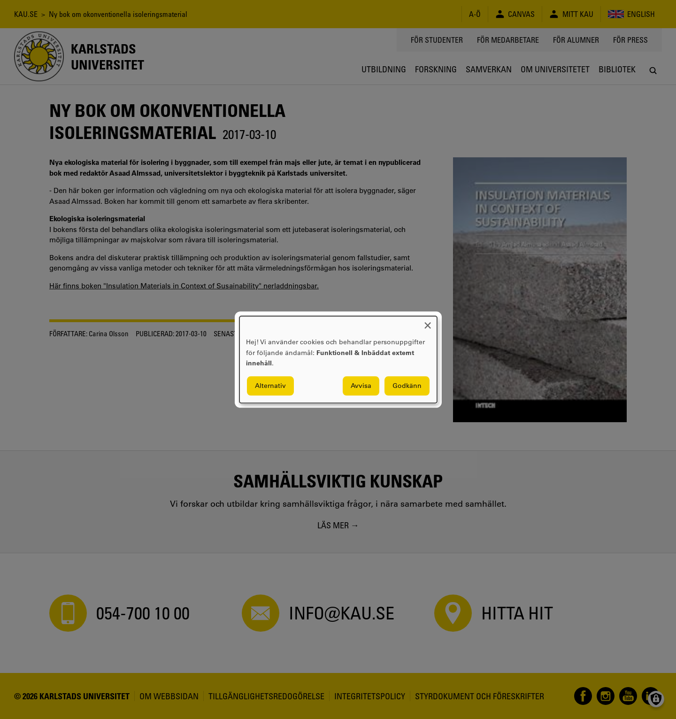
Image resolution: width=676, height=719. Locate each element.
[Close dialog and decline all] (427, 322)
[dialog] (338, 359)
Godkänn (407, 385)
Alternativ (270, 385)
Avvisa (361, 385)
